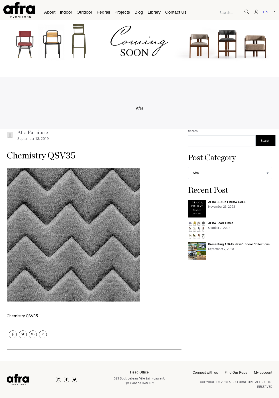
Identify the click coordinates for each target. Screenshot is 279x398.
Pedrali (103, 12)
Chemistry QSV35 (41, 155)
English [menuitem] (265, 12)
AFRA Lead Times (220, 223)
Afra (139, 108)
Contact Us (176, 12)
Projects (122, 12)
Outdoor (84, 12)
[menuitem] (266, 13)
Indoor (66, 12)
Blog (138, 12)
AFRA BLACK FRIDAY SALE (227, 202)
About (49, 12)
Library (154, 12)
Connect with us (205, 372)
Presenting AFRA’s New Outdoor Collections (239, 244)
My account (263, 372)
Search (193, 131)
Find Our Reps (236, 372)
